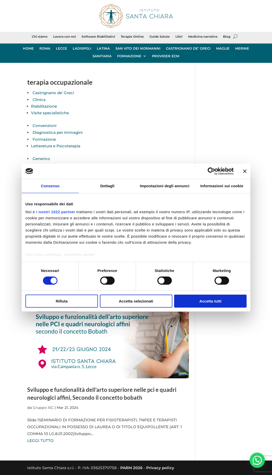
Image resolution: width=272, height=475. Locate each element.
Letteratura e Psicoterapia (55, 145)
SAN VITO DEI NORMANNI (137, 48)
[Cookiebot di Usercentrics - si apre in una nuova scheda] (211, 171)
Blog (226, 36)
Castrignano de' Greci (53, 92)
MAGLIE (223, 48)
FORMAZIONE (129, 56)
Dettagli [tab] (107, 185)
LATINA (103, 48)
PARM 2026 (131, 467)
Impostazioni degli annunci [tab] (164, 185)
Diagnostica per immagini (58, 132)
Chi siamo (40, 36)
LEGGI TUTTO (40, 440)
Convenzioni (44, 125)
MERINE (242, 48)
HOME (28, 48)
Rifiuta (62, 301)
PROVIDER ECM (165, 56)
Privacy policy (160, 467)
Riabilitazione (44, 106)
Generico (41, 158)
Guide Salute (159, 36)
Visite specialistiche (50, 112)
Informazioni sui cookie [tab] (221, 185)
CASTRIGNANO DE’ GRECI (188, 48)
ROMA (44, 48)
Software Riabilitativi (98, 36)
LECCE (61, 48)
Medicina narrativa (202, 36)
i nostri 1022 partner (55, 212)
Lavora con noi (64, 36)
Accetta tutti (210, 301)
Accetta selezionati (136, 301)
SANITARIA (102, 56)
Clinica (39, 99)
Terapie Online (132, 36)
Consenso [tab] (50, 185)
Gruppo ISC (43, 407)
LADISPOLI (82, 48)
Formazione (44, 139)
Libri (179, 36)
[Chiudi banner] (245, 171)
